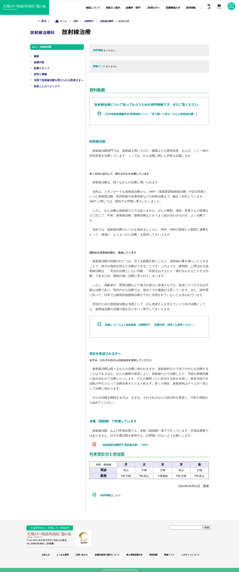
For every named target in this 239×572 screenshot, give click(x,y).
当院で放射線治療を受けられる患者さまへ (58, 80)
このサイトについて (190, 555)
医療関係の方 (173, 7)
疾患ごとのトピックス (47, 86)
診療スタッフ (42, 68)
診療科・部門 (133, 7)
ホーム (62, 21)
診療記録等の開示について (107, 555)
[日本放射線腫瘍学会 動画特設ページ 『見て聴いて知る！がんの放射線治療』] (151, 113)
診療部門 (89, 21)
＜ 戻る (42, 20)
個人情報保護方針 (134, 555)
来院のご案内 (113, 7)
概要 (36, 56)
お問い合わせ (81, 555)
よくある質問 (62, 555)
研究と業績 (40, 74)
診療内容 (39, 62)
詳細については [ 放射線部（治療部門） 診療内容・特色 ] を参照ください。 (150, 324)
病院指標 (153, 555)
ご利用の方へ (153, 7)
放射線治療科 (107, 21)
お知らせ (46, 555)
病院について (93, 7)
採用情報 (191, 7)
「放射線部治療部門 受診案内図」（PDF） (125, 444)
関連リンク (169, 555)
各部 (75, 21)
